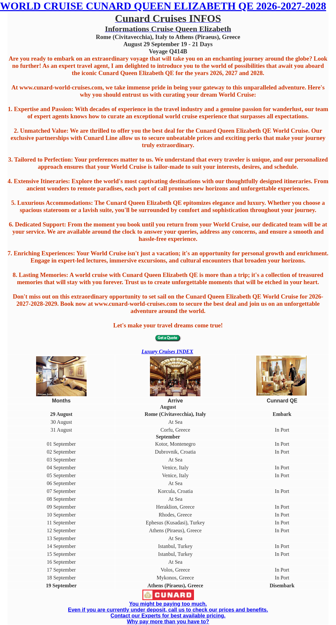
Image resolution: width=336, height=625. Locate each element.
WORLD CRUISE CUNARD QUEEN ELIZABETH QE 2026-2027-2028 (163, 6)
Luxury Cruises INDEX (167, 351)
